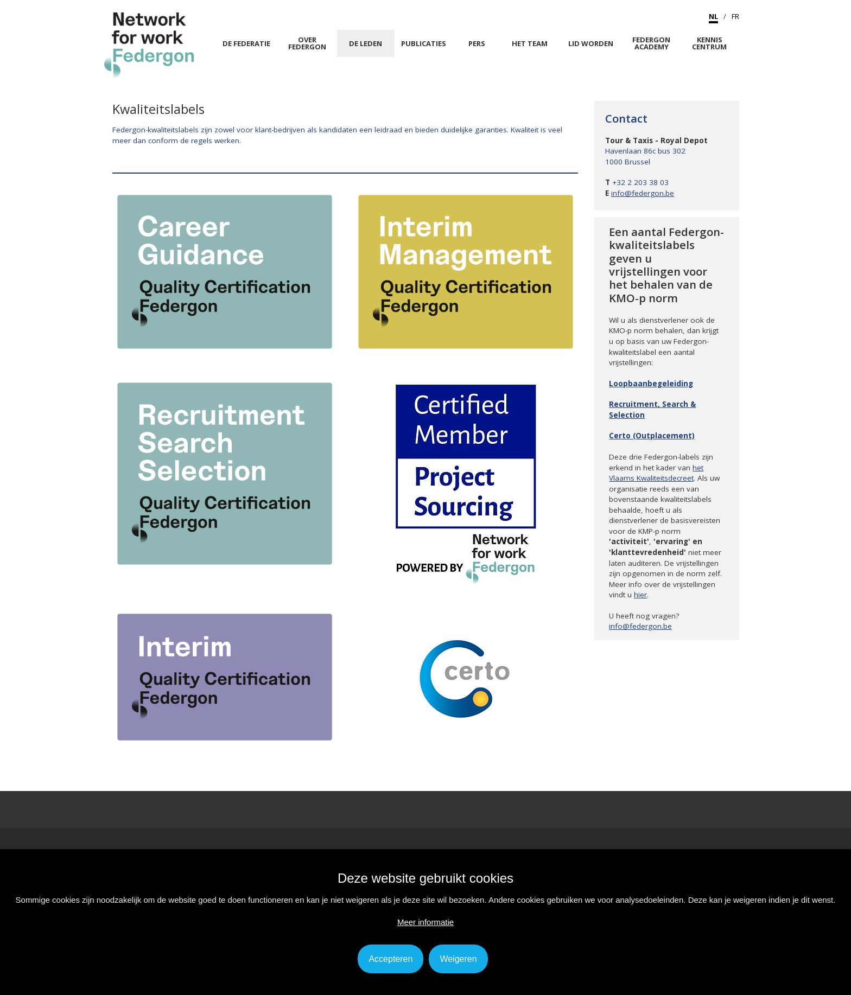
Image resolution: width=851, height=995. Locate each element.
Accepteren (390, 959)
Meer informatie (425, 922)
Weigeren (458, 959)
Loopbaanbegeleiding (651, 383)
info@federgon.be (642, 193)
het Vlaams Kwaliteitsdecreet (656, 473)
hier (640, 594)
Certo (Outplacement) (652, 436)
